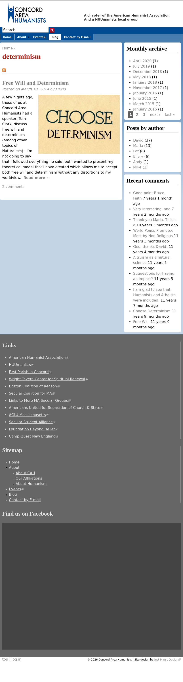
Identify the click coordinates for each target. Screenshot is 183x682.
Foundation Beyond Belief (33, 429)
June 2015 (142, 98)
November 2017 (147, 88)
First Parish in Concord (30, 372)
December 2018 (147, 72)
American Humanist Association (38, 357)
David (60, 89)
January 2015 (145, 109)
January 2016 (145, 93)
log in (16, 659)
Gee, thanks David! (150, 246)
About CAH (25, 473)
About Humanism (31, 484)
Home (7, 48)
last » (170, 115)
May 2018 (142, 77)
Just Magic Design (167, 659)
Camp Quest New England (33, 436)
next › (155, 115)
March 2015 (143, 104)
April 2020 (142, 61)
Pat (136, 151)
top (5, 659)
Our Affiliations (29, 478)
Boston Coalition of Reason (34, 386)
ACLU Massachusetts (28, 415)
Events (41, 38)
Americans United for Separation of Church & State (56, 408)
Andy (137, 162)
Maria (138, 146)
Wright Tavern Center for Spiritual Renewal (48, 379)
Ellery (138, 156)
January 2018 (145, 82)
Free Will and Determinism (35, 83)
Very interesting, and (151, 209)
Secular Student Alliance (32, 422)
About (21, 37)
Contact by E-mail (77, 37)
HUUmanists (21, 365)
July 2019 (141, 66)
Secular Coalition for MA (32, 393)
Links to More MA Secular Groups (40, 400)
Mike (137, 167)
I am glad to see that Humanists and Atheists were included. (154, 294)
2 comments (13, 187)
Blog (55, 37)
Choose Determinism (151, 311)
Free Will (141, 322)
